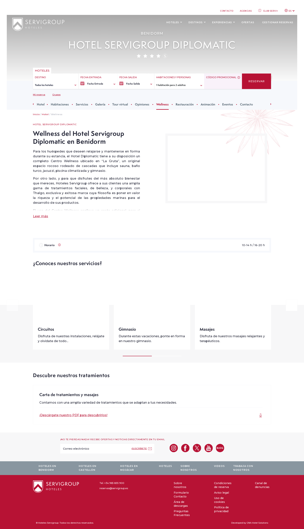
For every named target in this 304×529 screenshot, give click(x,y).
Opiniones (142, 104)
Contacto (226, 10)
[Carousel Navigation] (152, 305)
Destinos (195, 22)
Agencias (246, 10)
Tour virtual (120, 104)
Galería (100, 104)
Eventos (227, 104)
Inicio (36, 114)
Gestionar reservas (277, 22)
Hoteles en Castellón (87, 468)
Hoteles (172, 22)
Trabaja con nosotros (243, 468)
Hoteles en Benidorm (47, 468)
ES (289, 10)
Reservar (256, 81)
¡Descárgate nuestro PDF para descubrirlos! (73, 415)
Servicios (82, 104)
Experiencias (222, 22)
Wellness (162, 104)
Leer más (40, 216)
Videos (219, 466)
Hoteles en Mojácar (129, 468)
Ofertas (247, 22)
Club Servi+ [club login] (268, 10)
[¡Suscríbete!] (141, 449)
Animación (208, 104)
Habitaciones (60, 104)
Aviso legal (221, 492)
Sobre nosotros (188, 468)
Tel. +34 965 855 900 (111, 483)
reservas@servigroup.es (113, 488)
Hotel (41, 104)
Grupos (56, 94)
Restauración (185, 104)
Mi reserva (39, 94)
